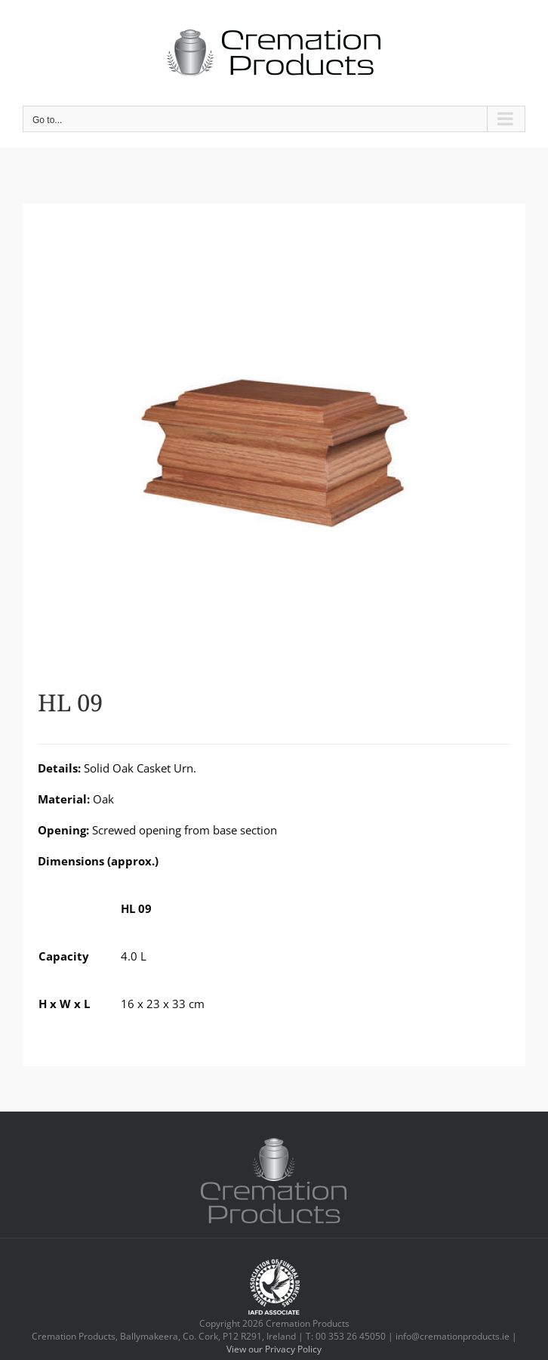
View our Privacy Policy (274, 1349)
